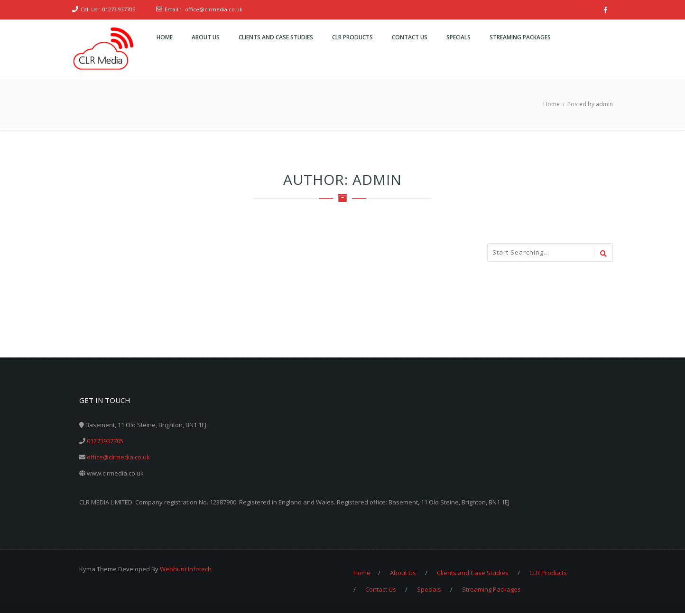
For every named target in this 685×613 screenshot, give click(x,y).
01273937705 (105, 441)
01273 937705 (118, 9)
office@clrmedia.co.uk (213, 9)
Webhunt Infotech (186, 569)
